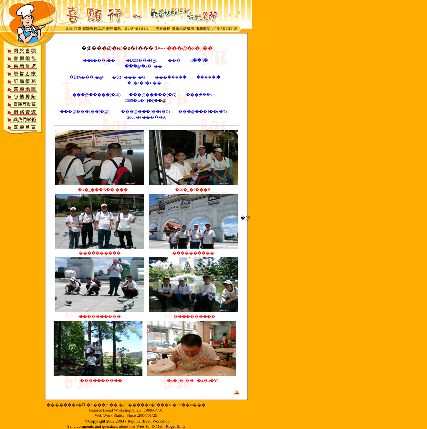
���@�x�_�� (144, 66)
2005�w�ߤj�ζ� (141, 100)
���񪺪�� (174, 60)
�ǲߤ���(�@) (87, 77)
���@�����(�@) (96, 94)
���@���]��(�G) (146, 111)
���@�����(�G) (153, 94)
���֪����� (171, 77)
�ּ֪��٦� (198, 60)
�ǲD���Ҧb (142, 60)
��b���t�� (99, 60)
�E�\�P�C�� (144, 82)
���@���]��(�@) (85, 111)
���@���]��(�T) (202, 111)
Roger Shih (175, 426)
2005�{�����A (146, 117)
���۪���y (199, 94)
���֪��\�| (209, 77)
